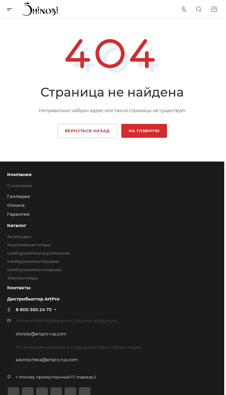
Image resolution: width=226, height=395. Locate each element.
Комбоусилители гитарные (34, 269)
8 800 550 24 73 (34, 309)
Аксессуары (19, 236)
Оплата (16, 205)
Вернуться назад (87, 130)
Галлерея (18, 196)
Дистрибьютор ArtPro (33, 299)
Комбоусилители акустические (38, 253)
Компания (19, 174)
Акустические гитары (28, 244)
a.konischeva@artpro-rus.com (47, 359)
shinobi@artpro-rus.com (41, 334)
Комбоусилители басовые (33, 261)
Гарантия (18, 214)
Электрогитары (22, 278)
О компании (19, 185)
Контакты (19, 287)
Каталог (16, 225)
